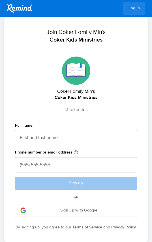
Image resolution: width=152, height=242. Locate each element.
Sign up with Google (58, 210)
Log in (134, 8)
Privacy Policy (123, 227)
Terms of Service (87, 227)
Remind (19, 8)
